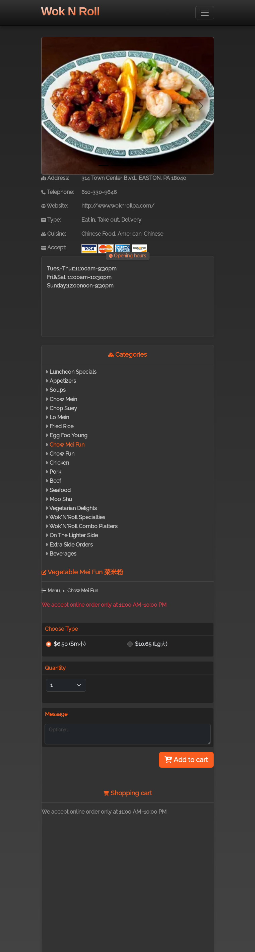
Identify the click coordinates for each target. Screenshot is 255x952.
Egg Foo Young (68, 435)
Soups (58, 390)
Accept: (53, 247)
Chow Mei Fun (67, 445)
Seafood (60, 490)
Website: (54, 206)
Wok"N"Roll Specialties (77, 517)
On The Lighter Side (74, 535)
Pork (55, 472)
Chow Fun (62, 454)
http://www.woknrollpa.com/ (117, 206)
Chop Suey (63, 408)
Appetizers (63, 381)
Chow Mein (63, 399)
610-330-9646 (99, 192)
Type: (51, 220)
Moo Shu (61, 499)
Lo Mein (59, 417)
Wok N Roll (70, 11)
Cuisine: (53, 234)
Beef (55, 481)
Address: (55, 178)
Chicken (59, 463)
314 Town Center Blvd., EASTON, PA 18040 (133, 178)
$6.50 (69, 644)
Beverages (63, 554)
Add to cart (186, 760)
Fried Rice (61, 426)
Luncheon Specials (73, 372)
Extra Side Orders (71, 545)
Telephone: (57, 192)
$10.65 (151, 644)
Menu (51, 590)
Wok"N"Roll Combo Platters (83, 526)
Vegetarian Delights (73, 508)
